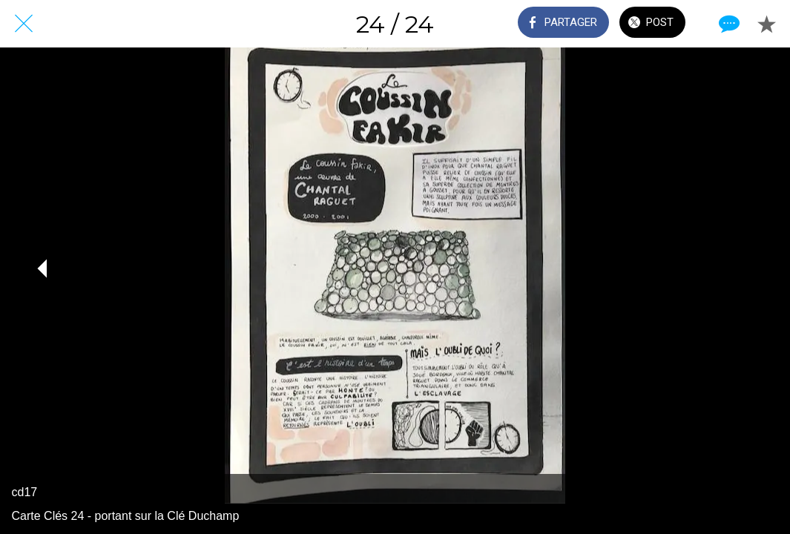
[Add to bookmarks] (766, 24)
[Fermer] (24, 24)
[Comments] (727, 24)
